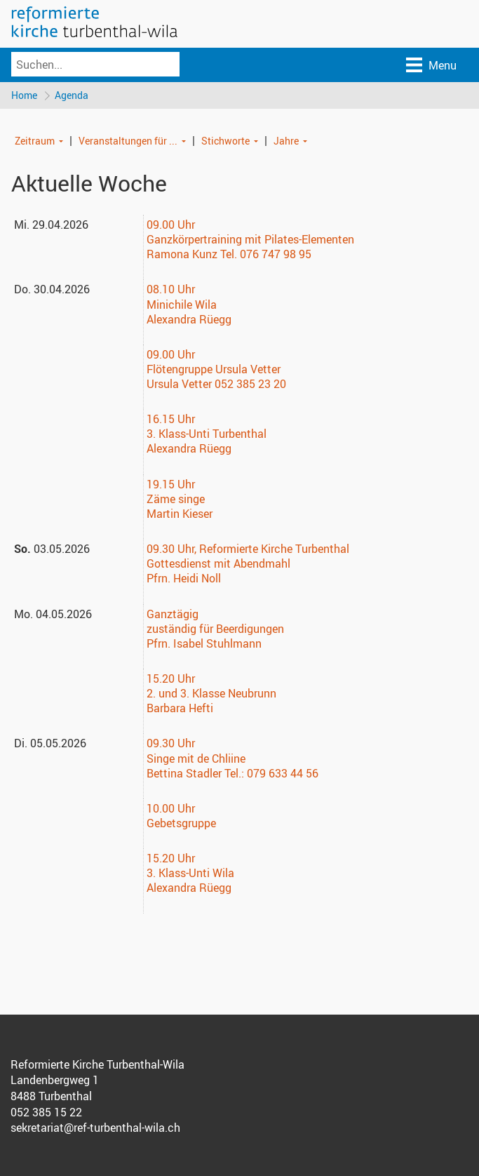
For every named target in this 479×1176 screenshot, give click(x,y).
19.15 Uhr (171, 485)
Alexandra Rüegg (189, 320)
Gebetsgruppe (181, 823)
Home (24, 95)
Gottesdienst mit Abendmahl (218, 564)
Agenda (72, 95)
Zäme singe (176, 499)
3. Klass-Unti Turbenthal (206, 434)
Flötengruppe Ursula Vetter (214, 369)
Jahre (286, 140)
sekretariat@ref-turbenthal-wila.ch (95, 1128)
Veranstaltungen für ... (128, 140)
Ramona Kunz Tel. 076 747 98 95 (229, 254)
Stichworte (225, 140)
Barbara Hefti (180, 708)
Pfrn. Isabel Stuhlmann (204, 644)
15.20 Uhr (171, 679)
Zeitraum (35, 140)
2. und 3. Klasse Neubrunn (211, 694)
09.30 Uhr (170, 549)
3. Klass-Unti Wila (190, 873)
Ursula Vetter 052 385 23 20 (216, 384)
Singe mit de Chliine (196, 758)
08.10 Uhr (171, 290)
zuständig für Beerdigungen (215, 629)
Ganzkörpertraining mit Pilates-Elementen (250, 240)
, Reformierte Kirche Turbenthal (271, 549)
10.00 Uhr (171, 809)
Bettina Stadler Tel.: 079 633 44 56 (232, 774)
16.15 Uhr (171, 419)
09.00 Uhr (171, 225)
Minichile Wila (182, 304)
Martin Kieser (179, 514)
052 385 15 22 (46, 1113)
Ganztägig (172, 614)
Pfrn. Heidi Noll (184, 579)
